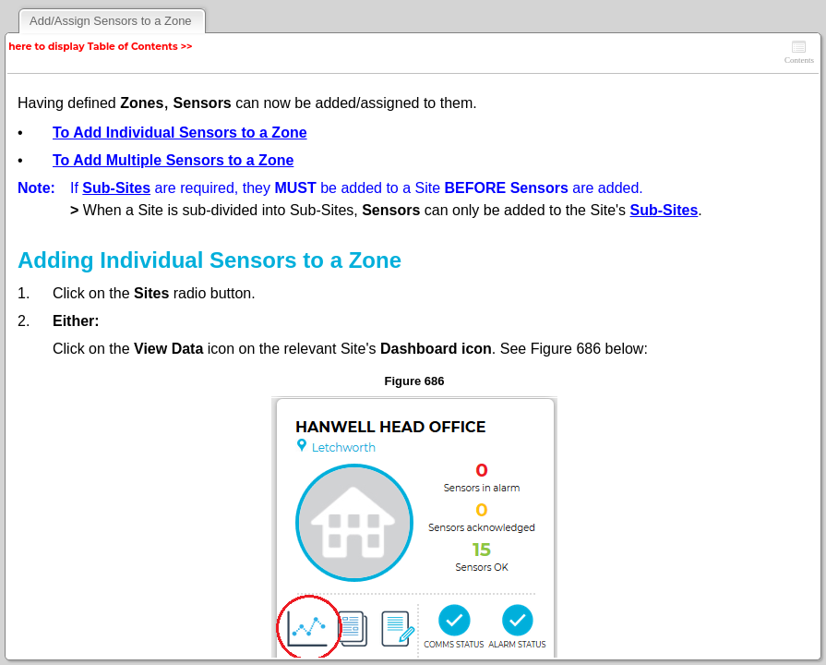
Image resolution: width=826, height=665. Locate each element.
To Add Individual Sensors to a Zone (180, 132)
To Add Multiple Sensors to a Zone (173, 160)
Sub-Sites (116, 188)
